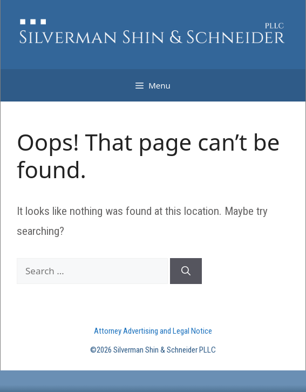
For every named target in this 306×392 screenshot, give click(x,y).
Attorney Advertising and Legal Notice (153, 331)
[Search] (186, 271)
